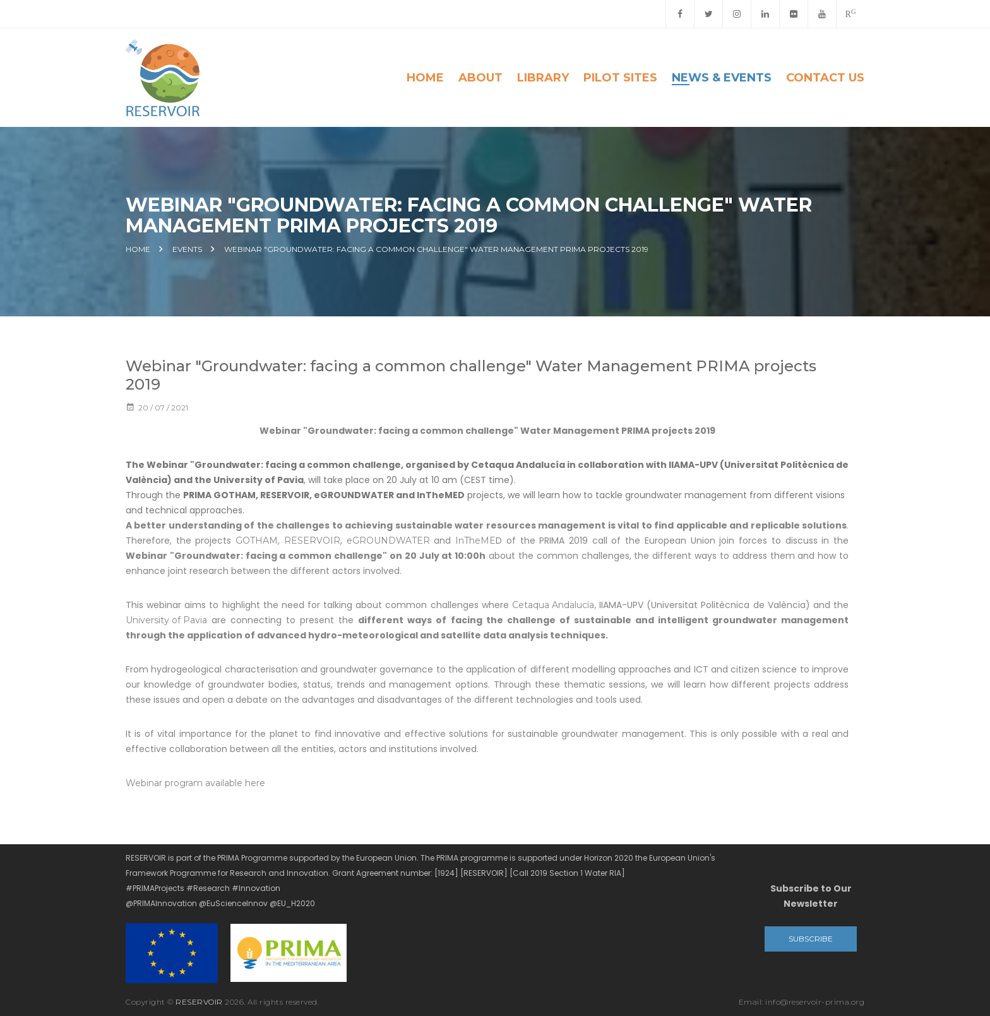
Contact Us (825, 78)
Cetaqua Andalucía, (554, 605)
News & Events (722, 78)
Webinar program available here (195, 783)
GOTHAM (257, 540)
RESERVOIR (312, 540)
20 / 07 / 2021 (157, 407)
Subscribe (811, 938)
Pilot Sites (620, 78)
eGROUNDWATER (388, 540)
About (480, 78)
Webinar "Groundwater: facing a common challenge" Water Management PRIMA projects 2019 (436, 249)
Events (187, 249)
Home (425, 78)
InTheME (475, 540)
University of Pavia (166, 620)
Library (543, 78)
